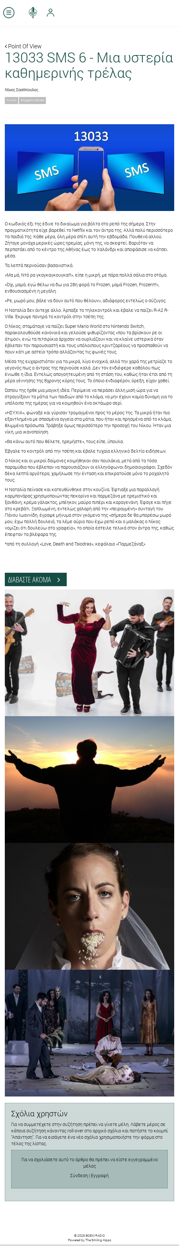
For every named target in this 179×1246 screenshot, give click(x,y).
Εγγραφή (100, 1175)
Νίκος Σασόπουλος (21, 89)
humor (11, 100)
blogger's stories (32, 100)
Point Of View (23, 46)
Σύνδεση (79, 1175)
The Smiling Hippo (98, 1240)
